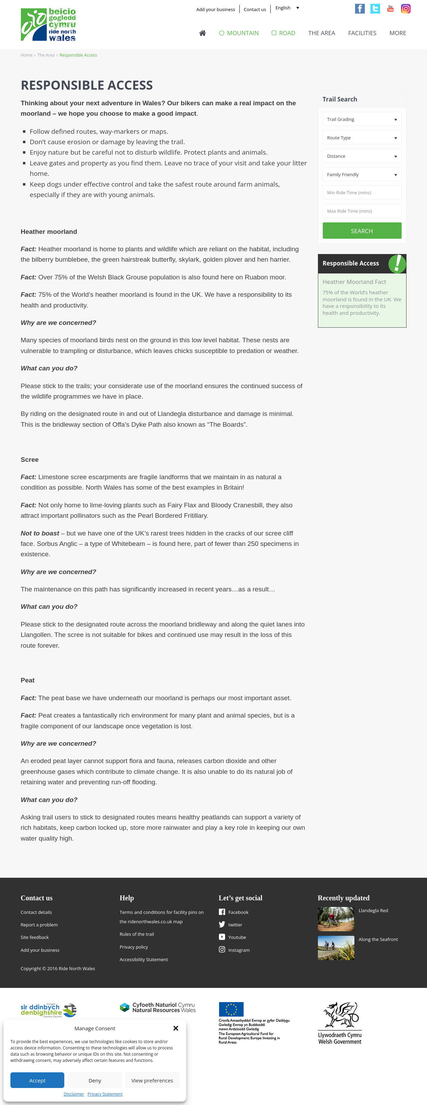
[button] (175, 1028)
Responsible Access (351, 263)
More (397, 33)
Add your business (215, 9)
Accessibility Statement (144, 959)
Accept (37, 1080)
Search (362, 231)
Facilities (362, 33)
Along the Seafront (378, 939)
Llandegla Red (373, 910)
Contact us (255, 9)
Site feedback (35, 937)
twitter (236, 925)
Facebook (239, 912)
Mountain (239, 33)
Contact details (36, 912)
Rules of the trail (137, 934)
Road (283, 33)
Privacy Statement (105, 1094)
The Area (322, 33)
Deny (95, 1080)
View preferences (152, 1080)
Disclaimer (74, 1094)
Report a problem (39, 925)
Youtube (237, 937)
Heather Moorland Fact (354, 282)
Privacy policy (134, 947)
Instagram (239, 950)
